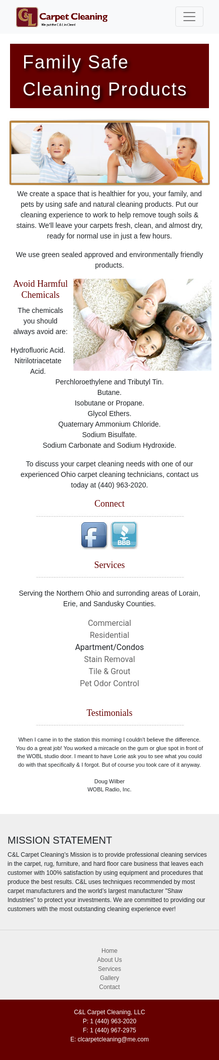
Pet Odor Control (109, 683)
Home (109, 950)
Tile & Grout (109, 671)
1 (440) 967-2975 (113, 1030)
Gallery (109, 978)
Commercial (109, 623)
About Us (109, 959)
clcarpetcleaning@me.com (113, 1039)
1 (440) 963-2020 (113, 1021)
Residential (110, 635)
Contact (109, 987)
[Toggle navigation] (189, 17)
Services (109, 968)
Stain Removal (109, 659)
